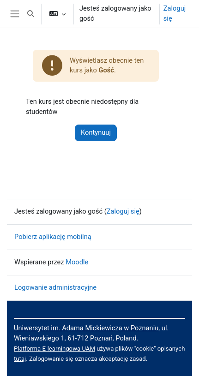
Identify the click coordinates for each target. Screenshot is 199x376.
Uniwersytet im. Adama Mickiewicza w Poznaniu (86, 328)
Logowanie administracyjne (55, 287)
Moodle (77, 262)
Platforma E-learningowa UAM (54, 348)
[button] (30, 14)
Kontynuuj (96, 132)
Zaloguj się (174, 13)
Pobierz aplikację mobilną (52, 237)
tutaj (20, 358)
